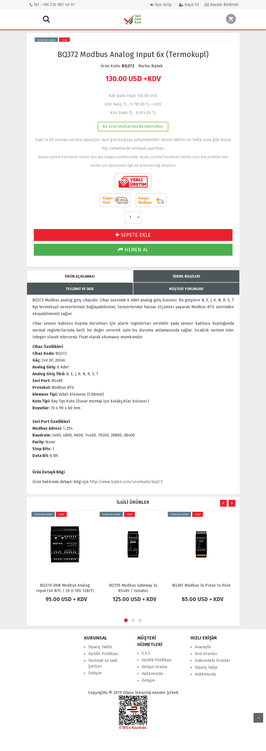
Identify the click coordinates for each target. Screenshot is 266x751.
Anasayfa (203, 647)
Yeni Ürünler (206, 653)
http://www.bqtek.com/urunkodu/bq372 (126, 481)
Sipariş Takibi (100, 647)
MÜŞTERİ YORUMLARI (186, 289)
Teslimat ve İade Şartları (103, 663)
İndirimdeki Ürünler (212, 660)
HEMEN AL (133, 250)
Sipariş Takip (206, 667)
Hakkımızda (152, 673)
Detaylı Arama (154, 666)
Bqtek (157, 66)
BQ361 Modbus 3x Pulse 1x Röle (201, 585)
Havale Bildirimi (221, 4)
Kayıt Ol (189, 4)
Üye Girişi (160, 4)
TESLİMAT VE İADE (80, 289)
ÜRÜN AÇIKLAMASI (80, 276)
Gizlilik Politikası (103, 653)
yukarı (258, 718)
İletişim (95, 673)
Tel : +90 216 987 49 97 (52, 4)
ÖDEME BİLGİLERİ (186, 276)
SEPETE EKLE (133, 235)
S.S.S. (146, 653)
